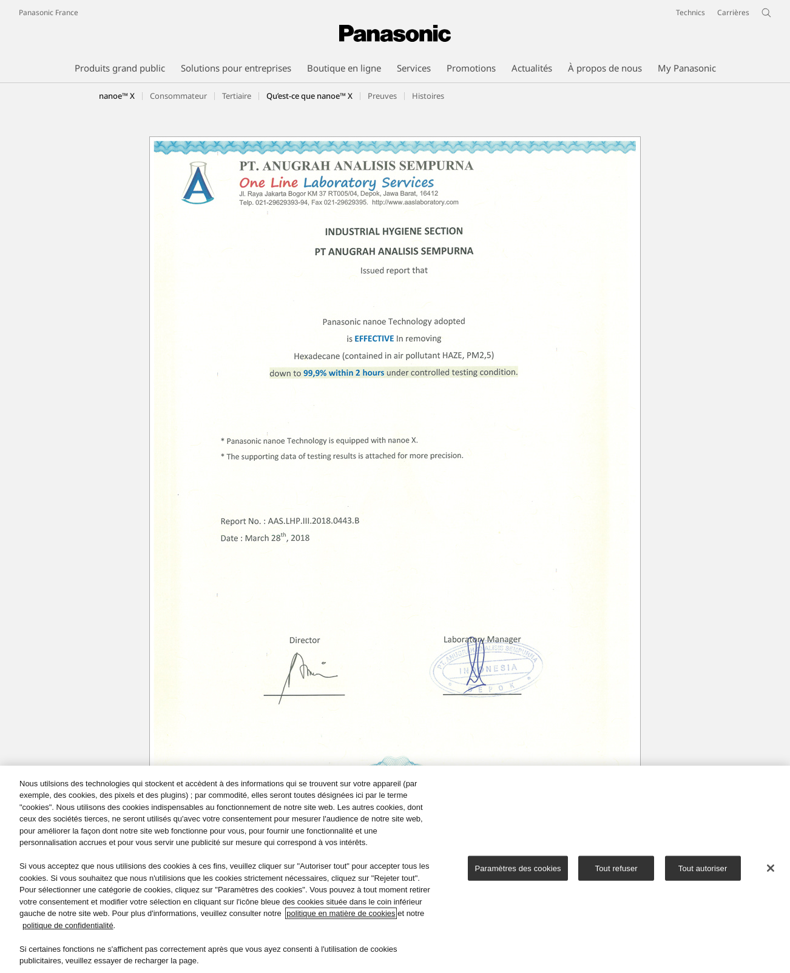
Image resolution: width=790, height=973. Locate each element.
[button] (178, 95)
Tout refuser (616, 869)
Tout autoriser (703, 869)
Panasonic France (48, 12)
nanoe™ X (117, 95)
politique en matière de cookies (340, 915)
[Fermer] (770, 870)
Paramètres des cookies (517, 869)
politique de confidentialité (67, 927)
